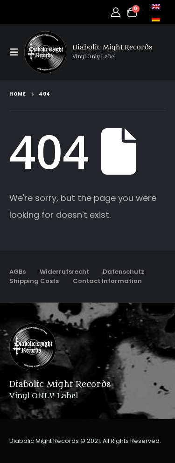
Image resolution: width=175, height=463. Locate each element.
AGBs (17, 271)
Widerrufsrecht (64, 271)
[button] (16, 52)
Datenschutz (123, 271)
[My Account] (115, 12)
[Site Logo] (45, 52)
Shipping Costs (34, 280)
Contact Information (107, 280)
